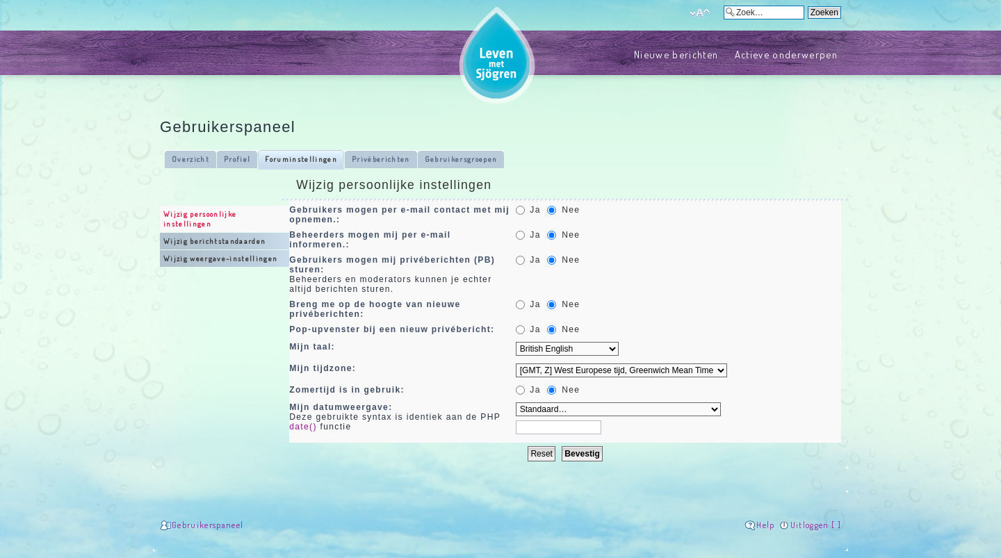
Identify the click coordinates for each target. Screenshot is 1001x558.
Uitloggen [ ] (815, 525)
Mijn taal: (312, 347)
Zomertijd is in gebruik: (347, 390)
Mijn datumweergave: (340, 407)
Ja (528, 210)
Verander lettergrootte (700, 13)
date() (303, 427)
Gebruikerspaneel (207, 525)
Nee (563, 210)
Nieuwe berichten (676, 54)
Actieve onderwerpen (786, 54)
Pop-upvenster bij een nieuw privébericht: (391, 329)
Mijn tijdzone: (322, 368)
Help (765, 525)
